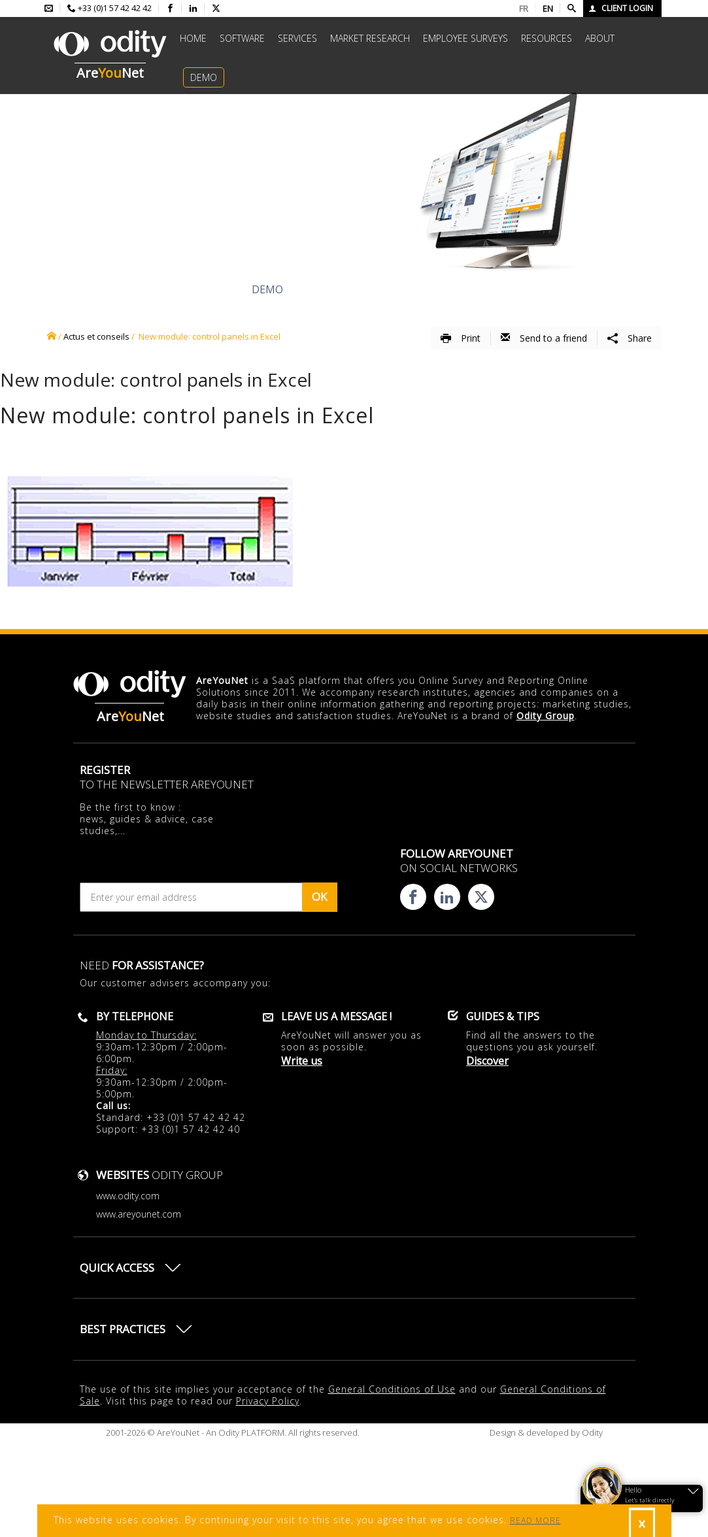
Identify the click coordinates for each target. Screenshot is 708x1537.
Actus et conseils (96, 336)
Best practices (122, 1328)
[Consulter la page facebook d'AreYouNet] (170, 8)
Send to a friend (544, 338)
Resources (546, 38)
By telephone (134, 1016)
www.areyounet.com (138, 1214)
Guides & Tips (502, 1016)
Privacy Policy (267, 1401)
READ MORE (535, 1520)
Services (297, 38)
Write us (301, 1061)
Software (242, 38)
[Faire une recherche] (571, 8)
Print (460, 338)
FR (523, 8)
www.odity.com (128, 1195)
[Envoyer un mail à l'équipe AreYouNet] (48, 8)
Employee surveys (465, 38)
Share (629, 338)
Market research (370, 38)
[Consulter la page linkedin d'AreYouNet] (193, 8)
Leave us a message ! (336, 1016)
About (600, 38)
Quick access (117, 1267)
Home (193, 38)
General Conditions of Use (392, 1389)
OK (319, 896)
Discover (132, 289)
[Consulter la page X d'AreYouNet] (216, 8)
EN (548, 8)
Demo (203, 77)
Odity (591, 1432)
